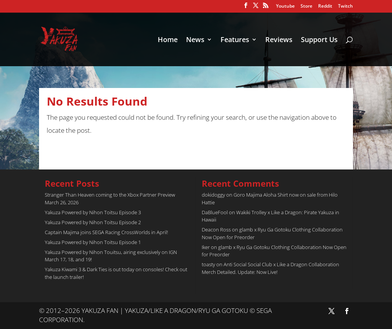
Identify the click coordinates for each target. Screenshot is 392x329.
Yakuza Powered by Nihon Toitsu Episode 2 (93, 222)
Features (234, 40)
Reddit (325, 6)
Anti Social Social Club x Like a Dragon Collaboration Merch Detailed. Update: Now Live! (270, 268)
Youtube (285, 6)
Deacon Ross (216, 229)
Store (306, 6)
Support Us (319, 40)
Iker (206, 247)
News (195, 40)
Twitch (345, 6)
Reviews (278, 40)
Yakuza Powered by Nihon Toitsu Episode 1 (93, 242)
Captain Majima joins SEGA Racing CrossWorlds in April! (106, 232)
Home (168, 40)
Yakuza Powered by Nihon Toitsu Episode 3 (93, 212)
